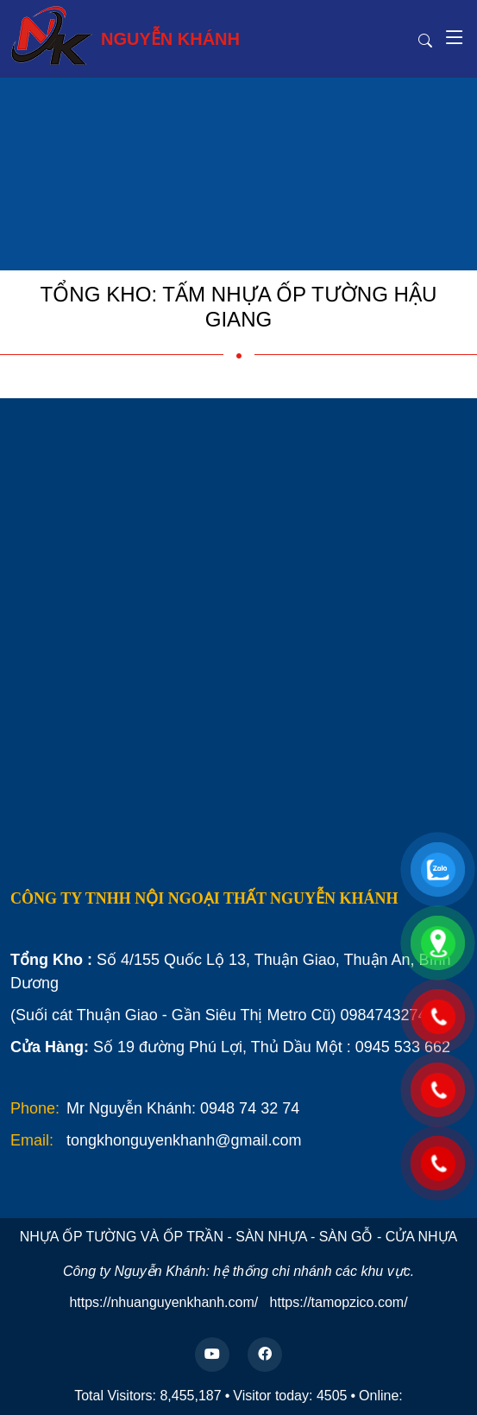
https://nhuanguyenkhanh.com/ (163, 1302)
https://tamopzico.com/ (339, 1302)
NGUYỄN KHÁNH (125, 35)
